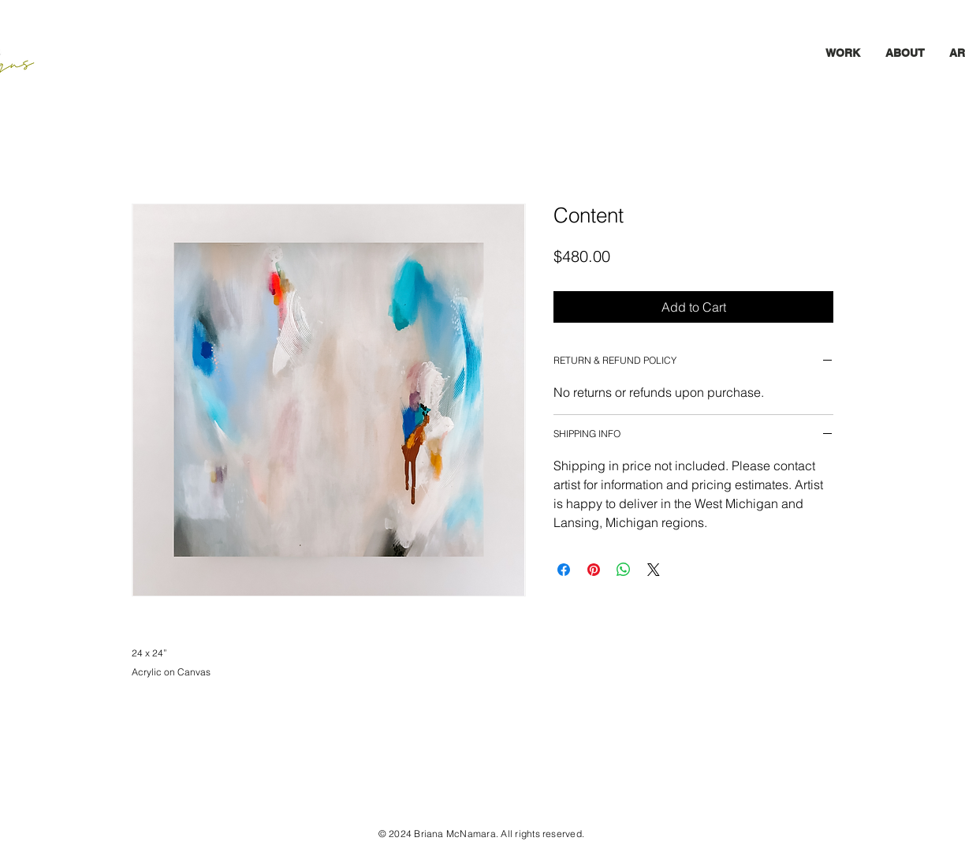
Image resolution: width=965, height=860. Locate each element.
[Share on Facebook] (563, 569)
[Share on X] (653, 569)
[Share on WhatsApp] (623, 569)
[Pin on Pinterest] (593, 569)
